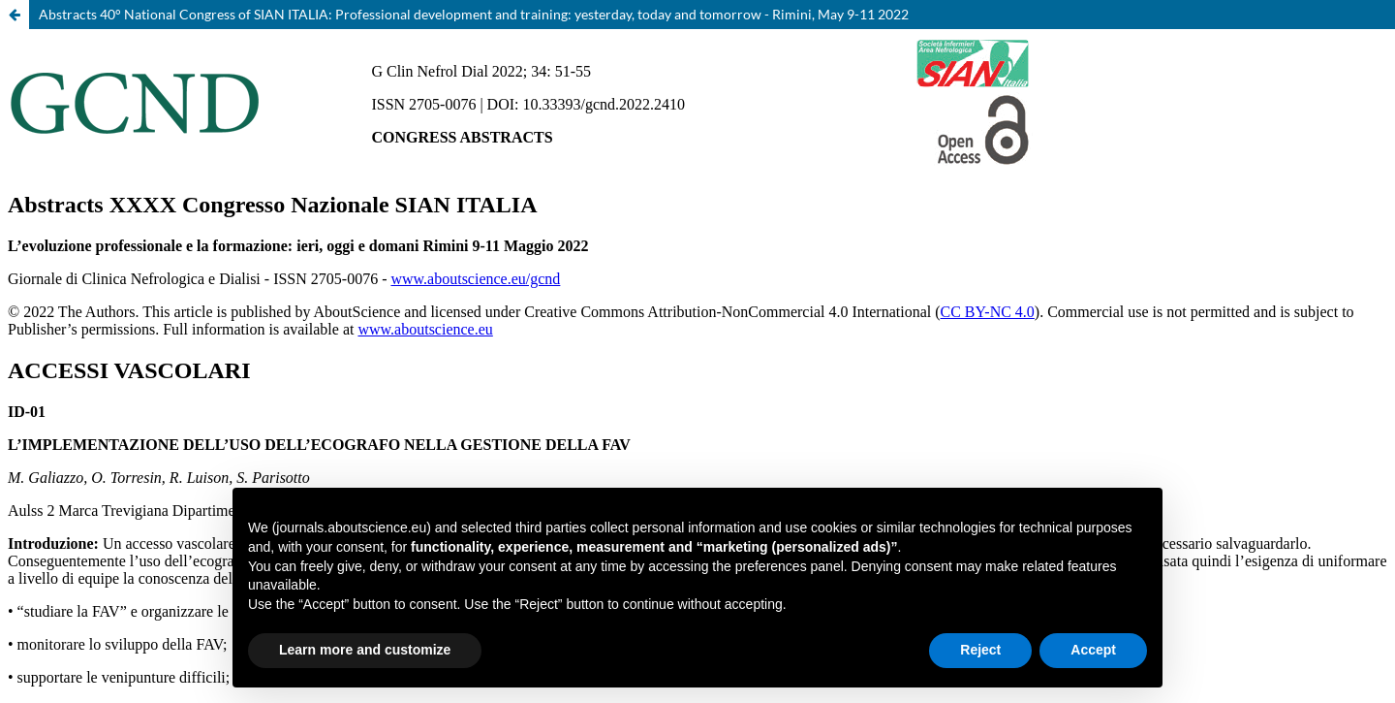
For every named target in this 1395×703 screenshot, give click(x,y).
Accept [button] (1093, 649)
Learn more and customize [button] (364, 649)
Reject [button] (980, 649)
